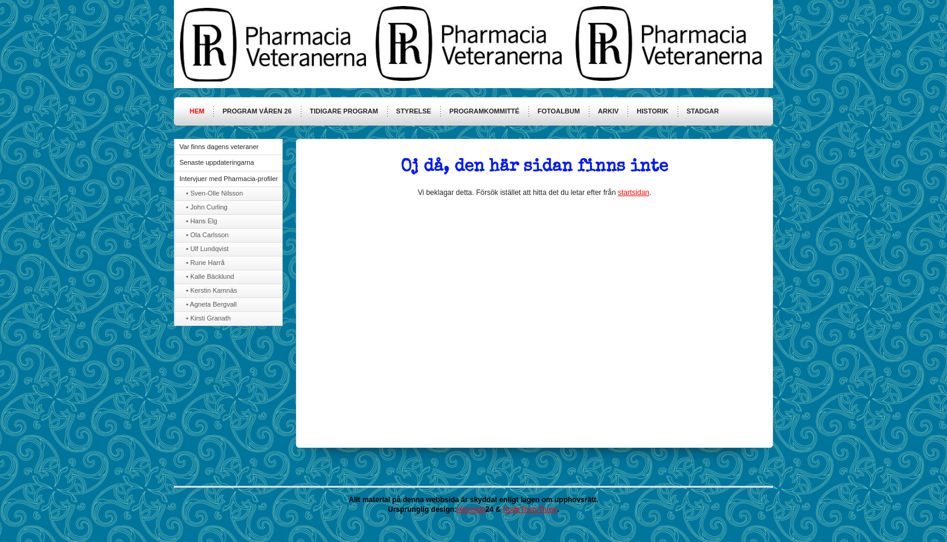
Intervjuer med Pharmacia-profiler (228, 178)
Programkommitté (484, 111)
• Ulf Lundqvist (207, 248)
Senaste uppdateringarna (216, 162)
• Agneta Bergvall (211, 304)
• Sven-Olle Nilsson (214, 193)
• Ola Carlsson (207, 234)
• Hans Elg (201, 221)
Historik (652, 111)
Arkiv (608, 111)
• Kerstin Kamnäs (211, 290)
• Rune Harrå (205, 262)
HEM (197, 111)
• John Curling (207, 207)
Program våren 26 (256, 111)
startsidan (633, 192)
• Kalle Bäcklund (210, 276)
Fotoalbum (559, 111)
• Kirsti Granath (208, 318)
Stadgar (703, 111)
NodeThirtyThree (529, 509)
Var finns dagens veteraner (218, 146)
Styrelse (413, 111)
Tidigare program (344, 111)
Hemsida (471, 509)
